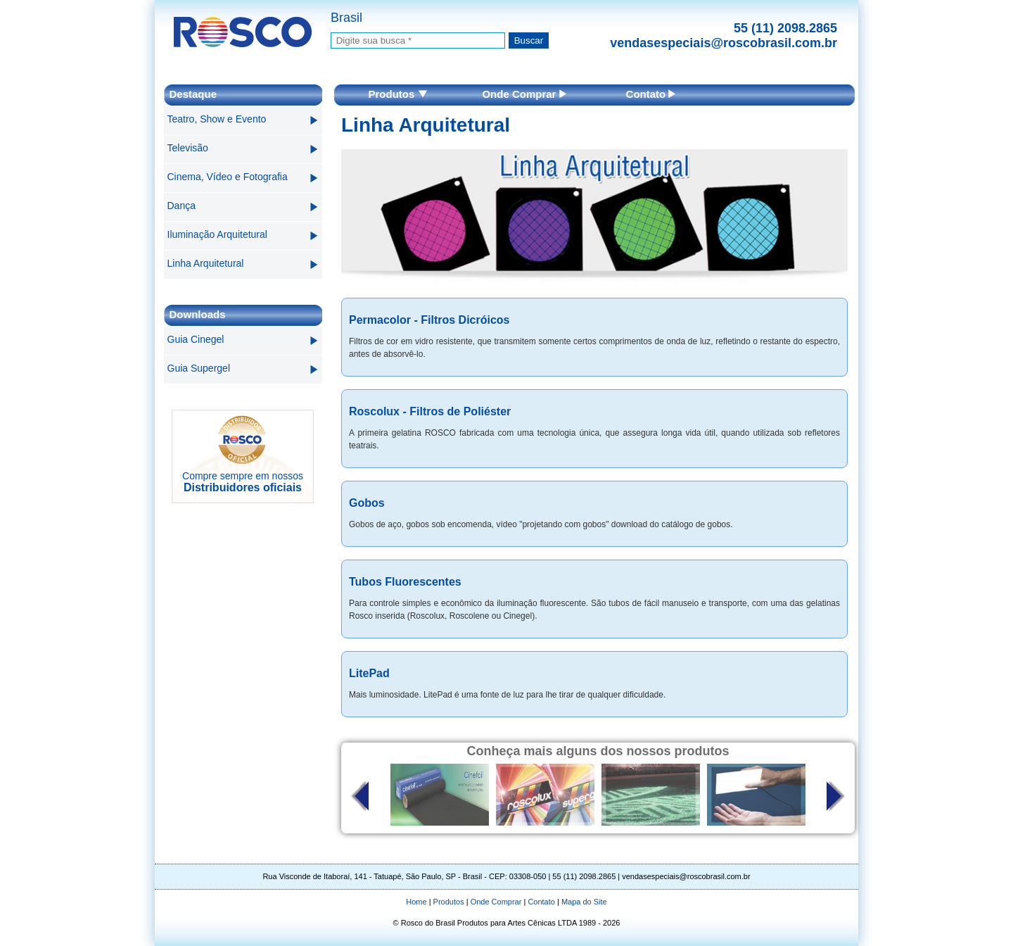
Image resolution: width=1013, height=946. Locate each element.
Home (416, 901)
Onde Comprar (524, 94)
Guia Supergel (199, 368)
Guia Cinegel (195, 339)
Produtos (398, 94)
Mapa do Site (584, 901)
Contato (651, 94)
